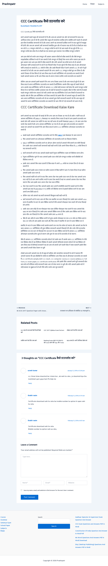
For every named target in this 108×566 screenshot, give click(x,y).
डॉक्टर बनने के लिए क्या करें (74, 330)
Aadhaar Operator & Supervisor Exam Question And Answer (89, 518)
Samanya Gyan (6, 522)
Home (85, 4)
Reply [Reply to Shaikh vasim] (31, 409)
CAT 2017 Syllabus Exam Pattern (54, 330)
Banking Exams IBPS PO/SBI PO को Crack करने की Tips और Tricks (54, 342)
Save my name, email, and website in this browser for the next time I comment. (49, 491)
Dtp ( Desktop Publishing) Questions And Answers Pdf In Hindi (90, 546)
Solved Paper (5, 525)
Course (3, 517)
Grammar (4, 520)
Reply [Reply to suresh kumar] (31, 384)
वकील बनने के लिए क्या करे (29, 341)
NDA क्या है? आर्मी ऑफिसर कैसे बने (77, 341)
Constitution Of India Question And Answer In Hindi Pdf (88, 532)
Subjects (101, 4)
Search (40, 517)
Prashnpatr (9, 4)
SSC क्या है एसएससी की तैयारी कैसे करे (31, 331)
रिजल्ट (92, 4)
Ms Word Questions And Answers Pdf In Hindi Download (90, 539)
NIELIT (60, 135)
